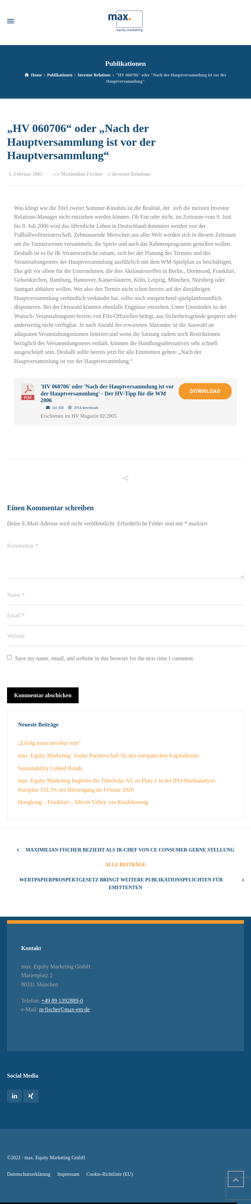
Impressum (68, 1174)
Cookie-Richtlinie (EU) (109, 1174)
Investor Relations (131, 174)
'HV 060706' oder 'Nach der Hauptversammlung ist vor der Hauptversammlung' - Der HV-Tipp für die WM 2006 (107, 393)
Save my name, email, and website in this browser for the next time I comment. (104, 658)
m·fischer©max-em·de (64, 1009)
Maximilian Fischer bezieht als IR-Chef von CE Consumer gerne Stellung (130, 850)
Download (205, 391)
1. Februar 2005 (25, 174)
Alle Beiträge (125, 864)
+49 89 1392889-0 (62, 1001)
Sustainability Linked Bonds (50, 768)
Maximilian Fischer (81, 174)
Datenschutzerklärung (28, 1174)
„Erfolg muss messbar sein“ (49, 743)
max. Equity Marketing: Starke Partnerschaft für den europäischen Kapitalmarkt (108, 756)
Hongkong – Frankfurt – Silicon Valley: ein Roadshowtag (83, 802)
